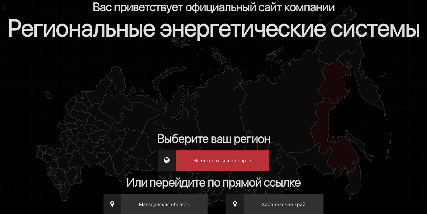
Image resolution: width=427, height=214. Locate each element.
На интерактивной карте (222, 160)
